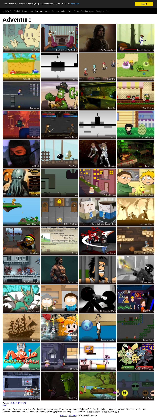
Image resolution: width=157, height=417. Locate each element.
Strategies (100, 11)
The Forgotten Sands (108, 50)
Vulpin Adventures (33, 311)
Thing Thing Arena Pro (32, 282)
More (107, 11)
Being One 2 (149, 166)
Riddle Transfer (148, 398)
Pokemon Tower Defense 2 (144, 369)
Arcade (47, 11)
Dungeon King (73, 282)
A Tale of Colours (148, 108)
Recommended (27, 11)
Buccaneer (35, 340)
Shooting (84, 11)
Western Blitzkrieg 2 (33, 224)
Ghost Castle (73, 340)
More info (75, 4)
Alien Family (73, 166)
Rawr (38, 195)
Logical (63, 11)
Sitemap (72, 416)
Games (6, 11)
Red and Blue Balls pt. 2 (31, 79)
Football (17, 11)
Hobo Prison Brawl (109, 282)
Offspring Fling (34, 50)
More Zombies (111, 253)
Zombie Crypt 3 (148, 340)
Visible (113, 137)
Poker (70, 11)
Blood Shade (35, 166)
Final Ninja (35, 137)
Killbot (113, 369)
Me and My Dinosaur (146, 137)
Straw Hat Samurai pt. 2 (145, 50)
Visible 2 (75, 79)
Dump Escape (34, 253)
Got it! (144, 4)
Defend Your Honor (71, 224)
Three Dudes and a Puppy (144, 195)
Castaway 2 (149, 79)
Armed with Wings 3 (147, 224)
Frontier (75, 253)
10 (25, 403)
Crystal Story (111, 79)
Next (4, 405)
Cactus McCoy (72, 108)
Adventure (39, 11)
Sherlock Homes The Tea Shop (67, 50)
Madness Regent (34, 398)
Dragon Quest (149, 253)
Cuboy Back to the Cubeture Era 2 (104, 224)
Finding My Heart (110, 195)
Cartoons (55, 11)
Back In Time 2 (148, 311)
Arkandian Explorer (71, 137)
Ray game (74, 311)
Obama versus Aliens (108, 340)
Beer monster (35, 108)
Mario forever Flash (32, 369)
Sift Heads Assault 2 (147, 282)
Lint (76, 195)
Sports (91, 11)
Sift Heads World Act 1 (108, 311)
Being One (112, 108)
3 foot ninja (74, 369)
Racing (76, 11)
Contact (63, 416)
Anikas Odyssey (110, 398)
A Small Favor (73, 398)
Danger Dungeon (110, 166)
